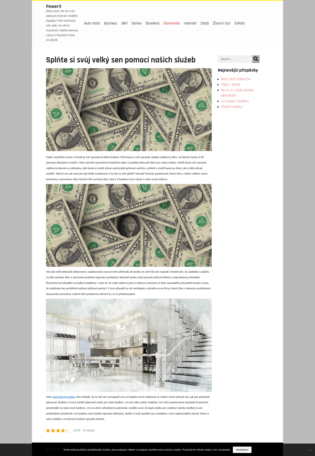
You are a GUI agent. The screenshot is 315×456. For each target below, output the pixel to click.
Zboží (204, 23)
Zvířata (239, 23)
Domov (137, 23)
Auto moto (92, 23)
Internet (190, 23)
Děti (124, 23)
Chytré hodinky (231, 107)
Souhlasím (242, 449)
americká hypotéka (64, 397)
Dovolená (152, 23)
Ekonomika (171, 23)
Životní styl (221, 23)
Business (110, 23)
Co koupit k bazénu (235, 101)
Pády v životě (230, 84)
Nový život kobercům (236, 79)
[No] (310, 450)
